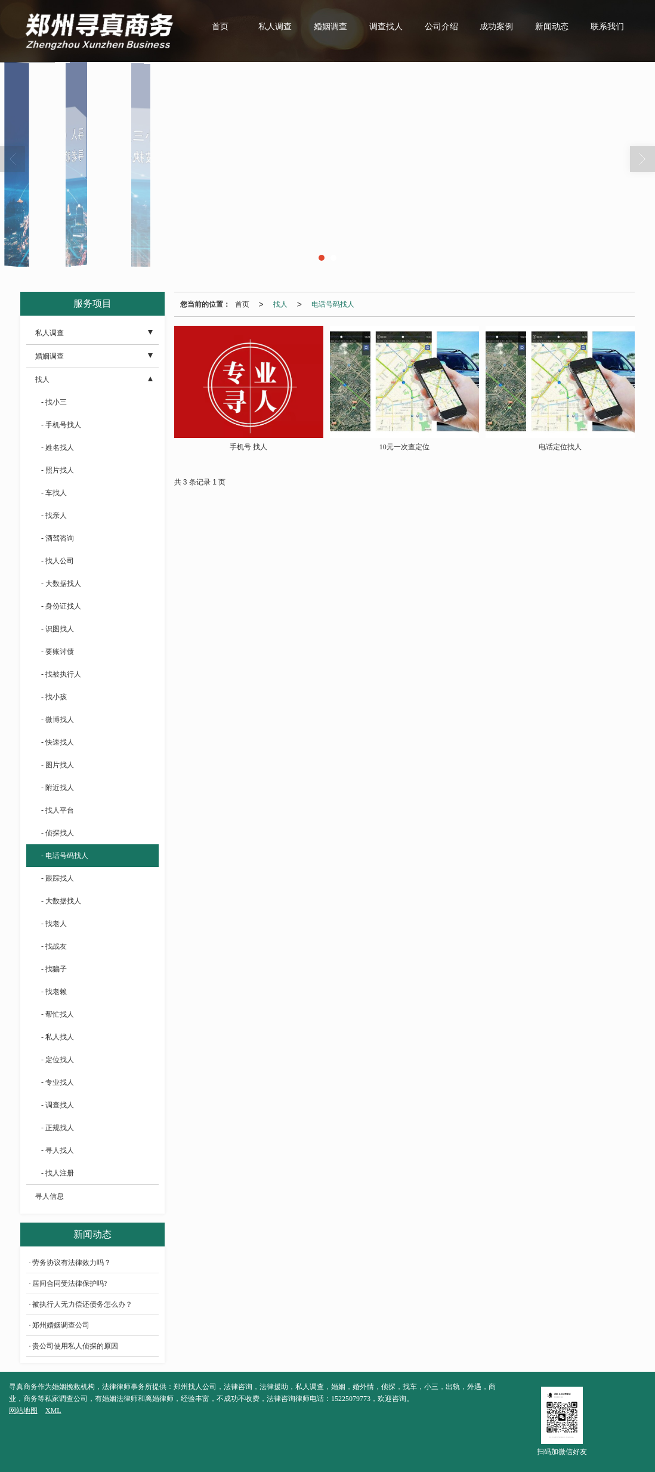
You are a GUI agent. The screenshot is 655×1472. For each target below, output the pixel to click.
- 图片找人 (57, 765)
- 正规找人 (57, 1128)
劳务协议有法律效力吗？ (71, 1262)
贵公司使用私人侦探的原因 (75, 1346)
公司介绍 (441, 26)
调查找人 (386, 26)
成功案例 (496, 26)
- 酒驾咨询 (57, 538)
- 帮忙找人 (57, 1014)
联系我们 (607, 26)
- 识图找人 (57, 629)
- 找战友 (54, 946)
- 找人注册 (57, 1173)
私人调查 (275, 26)
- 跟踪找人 (57, 878)
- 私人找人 (57, 1037)
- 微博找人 (57, 719)
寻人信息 (49, 1196)
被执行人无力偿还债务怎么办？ (82, 1304)
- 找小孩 (54, 697)
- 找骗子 (54, 969)
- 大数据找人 (61, 583)
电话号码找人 (332, 304)
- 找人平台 (57, 810)
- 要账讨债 (57, 651)
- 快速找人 (57, 742)
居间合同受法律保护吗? (69, 1283)
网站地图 (23, 1410)
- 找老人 (54, 923)
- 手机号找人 (61, 425)
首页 (220, 26)
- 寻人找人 (57, 1150)
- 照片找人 (57, 470)
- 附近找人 (57, 787)
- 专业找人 (57, 1082)
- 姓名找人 (57, 447)
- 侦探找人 (57, 833)
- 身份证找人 (61, 606)
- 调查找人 (57, 1105)
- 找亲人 (54, 515)
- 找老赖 (54, 991)
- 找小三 (54, 402)
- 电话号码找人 (64, 855)
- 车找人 (54, 493)
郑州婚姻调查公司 (60, 1325)
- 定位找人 (57, 1060)
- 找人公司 (57, 561)
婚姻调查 (330, 26)
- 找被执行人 (61, 674)
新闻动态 (552, 26)
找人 (280, 304)
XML (53, 1410)
